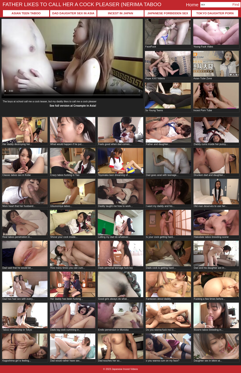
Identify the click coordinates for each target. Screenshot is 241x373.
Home (192, 4)
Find (235, 4)
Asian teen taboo (26, 13)
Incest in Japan (120, 13)
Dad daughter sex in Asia (73, 13)
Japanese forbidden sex (167, 13)
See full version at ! (73, 105)
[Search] (215, 4)
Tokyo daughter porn (215, 13)
